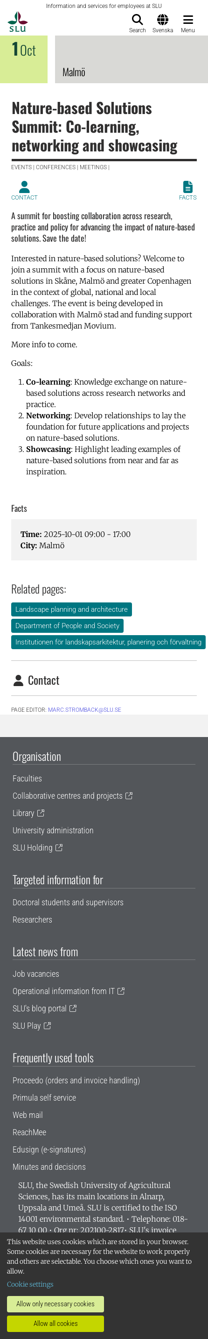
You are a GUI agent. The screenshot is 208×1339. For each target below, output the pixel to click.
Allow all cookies (56, 1323)
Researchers (32, 919)
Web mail (28, 1115)
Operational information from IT (64, 991)
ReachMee (29, 1132)
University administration (53, 830)
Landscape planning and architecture (71, 609)
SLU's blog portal (40, 1008)
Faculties (27, 778)
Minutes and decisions (49, 1167)
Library (24, 813)
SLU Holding (33, 847)
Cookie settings (30, 1284)
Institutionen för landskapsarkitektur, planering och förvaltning (108, 642)
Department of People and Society (67, 626)
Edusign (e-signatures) (49, 1149)
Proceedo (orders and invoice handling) (76, 1080)
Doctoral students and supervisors (68, 902)
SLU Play (27, 1026)
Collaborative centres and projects (68, 796)
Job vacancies (36, 974)
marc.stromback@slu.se (84, 710)
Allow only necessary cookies (55, 1304)
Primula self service (44, 1098)
